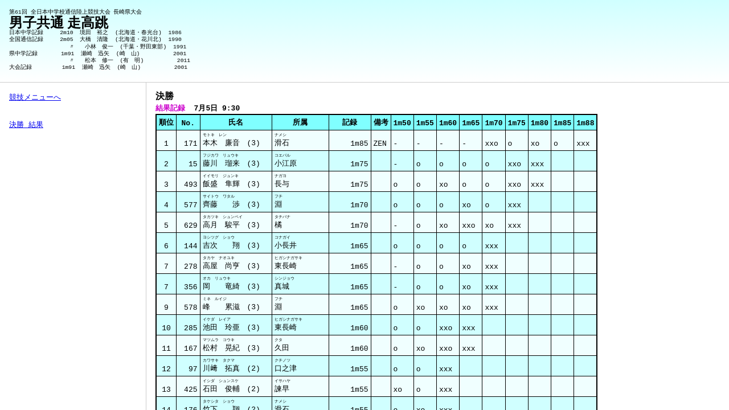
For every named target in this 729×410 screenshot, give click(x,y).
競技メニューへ (35, 98)
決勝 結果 (26, 125)
